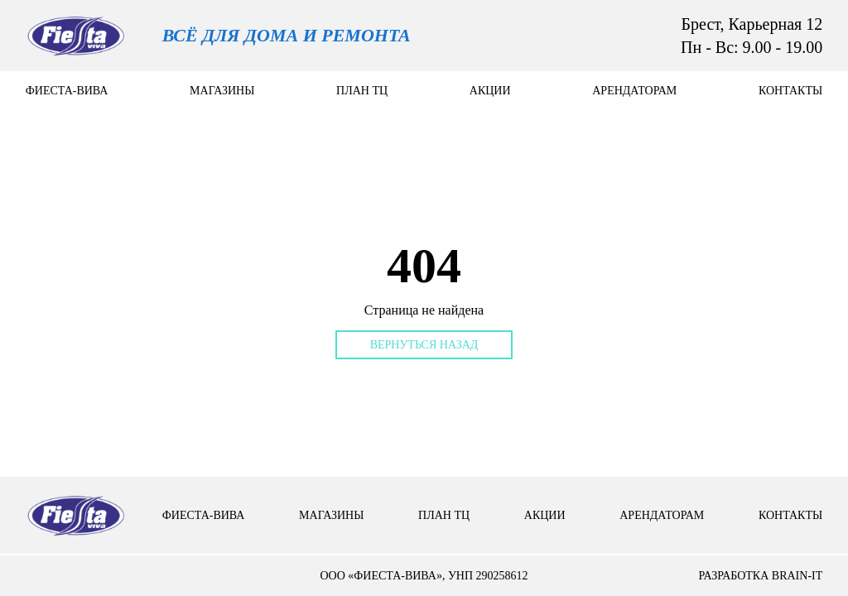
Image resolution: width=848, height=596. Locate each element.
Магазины (222, 90)
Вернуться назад (424, 345)
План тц (362, 90)
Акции (490, 90)
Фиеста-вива (67, 90)
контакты (790, 90)
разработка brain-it (760, 576)
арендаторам (634, 90)
